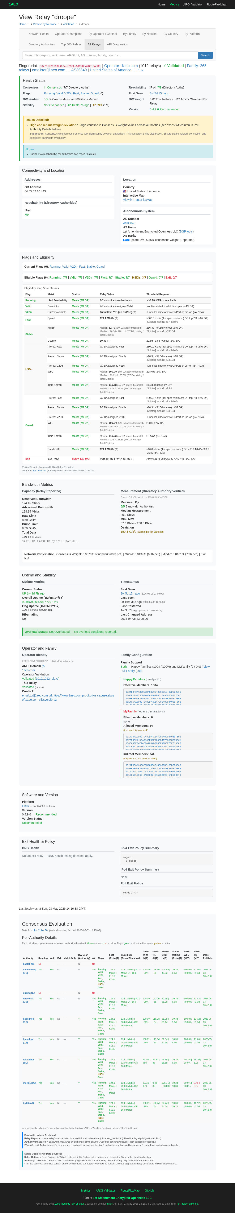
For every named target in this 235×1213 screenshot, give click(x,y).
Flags (27, 93)
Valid (59, 93)
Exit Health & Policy (38, 841)
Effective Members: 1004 (140, 685)
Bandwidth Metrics (37, 484)
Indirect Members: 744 (138, 754)
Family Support (131, 662)
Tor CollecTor (39, 470)
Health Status (34, 80)
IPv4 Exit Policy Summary (140, 848)
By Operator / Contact (103, 34)
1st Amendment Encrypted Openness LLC (122, 1198)
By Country (171, 34)
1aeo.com (28, 670)
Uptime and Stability (39, 575)
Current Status (32, 589)
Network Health (39, 34)
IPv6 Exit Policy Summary (140, 869)
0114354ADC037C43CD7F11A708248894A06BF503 (153, 702)
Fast (76, 93)
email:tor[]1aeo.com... (50, 70)
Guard (94, 93)
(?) (43, 666)
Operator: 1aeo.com (121, 66)
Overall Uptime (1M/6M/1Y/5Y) (42, 597)
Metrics (174, 4)
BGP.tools (186, 231)
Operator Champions (68, 34)
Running (49, 93)
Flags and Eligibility (38, 257)
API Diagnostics (117, 44)
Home (161, 4)
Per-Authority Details (39, 938)
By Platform (192, 34)
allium (109, 1203)
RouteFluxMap (216, 4)
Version (134, 109)
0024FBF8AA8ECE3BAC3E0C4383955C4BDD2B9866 (153, 692)
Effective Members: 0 (138, 717)
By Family (129, 34)
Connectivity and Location (43, 170)
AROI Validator (193, 4)
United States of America (110, 70)
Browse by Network (44, 24)
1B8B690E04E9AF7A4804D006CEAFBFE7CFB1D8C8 (153, 743)
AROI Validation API (39, 661)
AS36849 (68, 24)
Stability (28, 105)
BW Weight (136, 99)
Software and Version (40, 795)
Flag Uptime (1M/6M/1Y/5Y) (40, 606)
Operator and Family (39, 648)
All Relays (94, 44)
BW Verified (31, 99)
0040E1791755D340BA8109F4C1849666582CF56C (153, 695)
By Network (150, 34)
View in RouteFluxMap (138, 199)
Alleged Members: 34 (138, 725)
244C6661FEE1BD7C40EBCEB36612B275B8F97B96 (153, 746)
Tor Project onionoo (187, 1203)
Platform (28, 801)
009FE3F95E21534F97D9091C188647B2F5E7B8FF (153, 698)
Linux (139, 70)
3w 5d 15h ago (159, 93)
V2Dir (68, 93)
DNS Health (30, 848)
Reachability (137, 87)
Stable (85, 93)
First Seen (136, 93)
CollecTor (132, 497)
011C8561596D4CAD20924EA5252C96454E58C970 (153, 775)
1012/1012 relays (47, 678)
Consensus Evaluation (47, 924)
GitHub (149, 1190)
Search (205, 55)
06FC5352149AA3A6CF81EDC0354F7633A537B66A (153, 740)
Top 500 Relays (71, 44)
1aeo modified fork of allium (69, 1203)
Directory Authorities (42, 44)
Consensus (31, 87)
